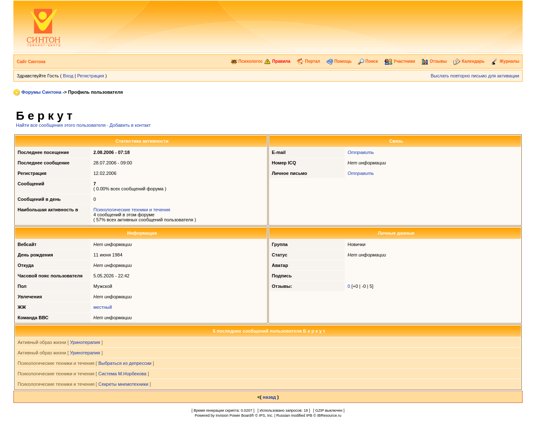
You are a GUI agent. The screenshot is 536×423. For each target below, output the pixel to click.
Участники (399, 61)
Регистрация (90, 75)
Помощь (339, 61)
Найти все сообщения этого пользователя (61, 125)
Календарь (468, 61)
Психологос (247, 61)
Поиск (368, 61)
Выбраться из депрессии (125, 363)
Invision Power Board (233, 415)
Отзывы (434, 61)
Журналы (505, 61)
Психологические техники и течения (131, 209)
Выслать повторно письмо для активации (474, 75)
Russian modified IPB (294, 415)
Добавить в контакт (130, 125)
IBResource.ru (329, 415)
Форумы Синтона (41, 92)
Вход (68, 75)
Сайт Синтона (31, 61)
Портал (308, 61)
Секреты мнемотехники (123, 384)
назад (269, 397)
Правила (277, 61)
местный (102, 307)
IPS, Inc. (266, 415)
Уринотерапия (85, 342)
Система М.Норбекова (122, 373)
